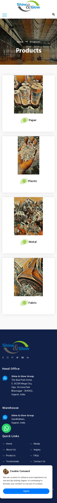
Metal (33, 242)
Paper (32, 120)
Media (37, 444)
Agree (26, 491)
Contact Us (39, 461)
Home (20, 42)
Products (11, 455)
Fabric (33, 303)
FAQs (36, 455)
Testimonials (12, 461)
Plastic (32, 181)
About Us (11, 450)
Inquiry (37, 450)
